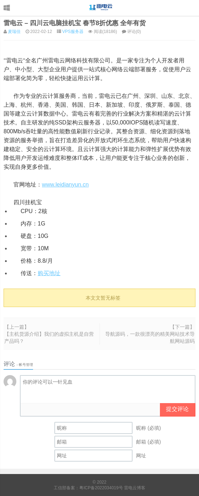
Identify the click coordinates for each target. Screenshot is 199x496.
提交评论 (177, 409)
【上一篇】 (16, 327)
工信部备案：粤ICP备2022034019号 (89, 487)
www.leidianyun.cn (65, 185)
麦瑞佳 (14, 31)
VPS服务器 (73, 31)
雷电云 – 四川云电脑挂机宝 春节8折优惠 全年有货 (75, 23)
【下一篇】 (182, 327)
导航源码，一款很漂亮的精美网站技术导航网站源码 (150, 337)
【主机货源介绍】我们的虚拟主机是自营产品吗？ (49, 337)
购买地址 (49, 273)
